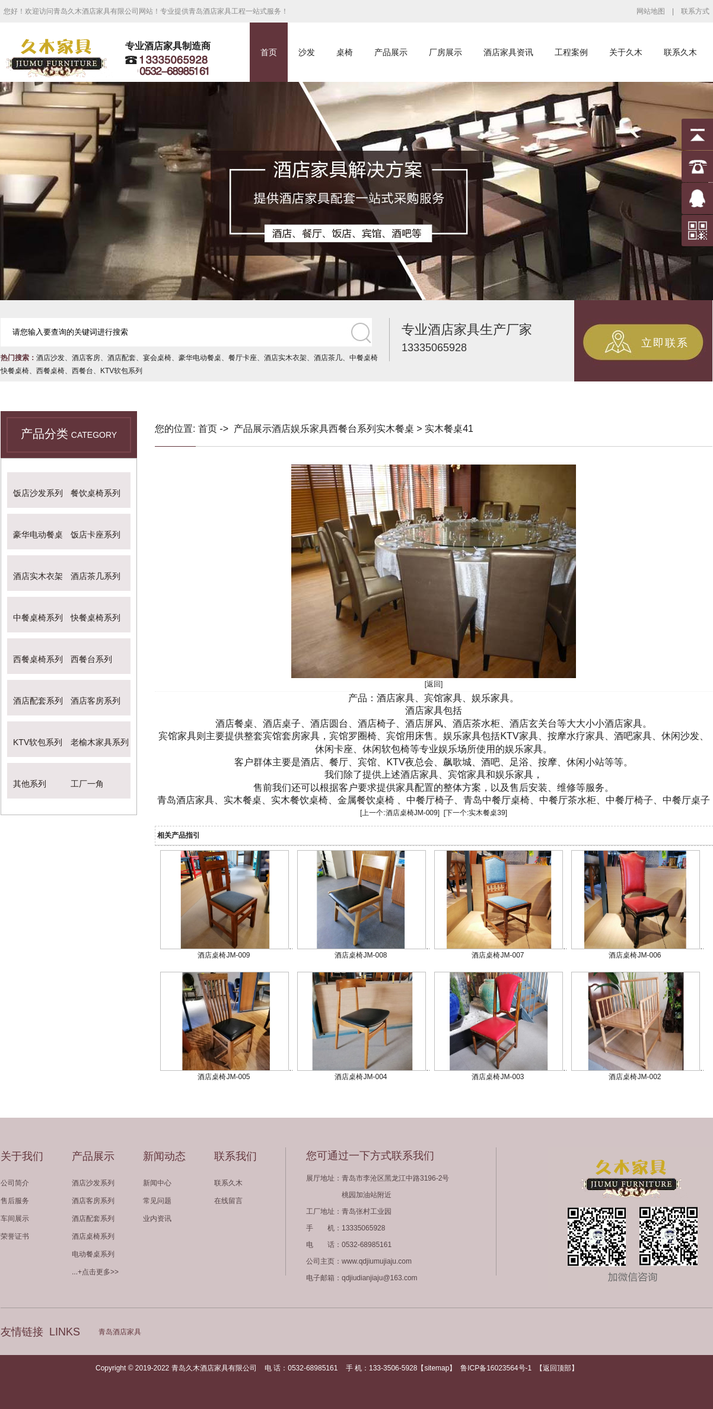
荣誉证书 (15, 1236)
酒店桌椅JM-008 (361, 955)
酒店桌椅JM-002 (635, 1077)
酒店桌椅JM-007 (498, 955)
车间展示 (15, 1218)
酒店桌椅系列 (93, 1236)
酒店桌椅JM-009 (412, 813)
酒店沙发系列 (93, 1183)
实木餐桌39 (487, 813)
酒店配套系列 (38, 700)
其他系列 (29, 783)
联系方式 (695, 11)
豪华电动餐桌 (200, 358)
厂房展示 (445, 52)
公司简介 (15, 1183)
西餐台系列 (91, 659)
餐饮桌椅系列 (95, 493)
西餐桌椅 (50, 371)
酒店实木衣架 (285, 358)
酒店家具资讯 (508, 52)
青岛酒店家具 (119, 1332)
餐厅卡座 (242, 358)
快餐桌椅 (15, 371)
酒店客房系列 (95, 700)
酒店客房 (86, 358)
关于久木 (625, 52)
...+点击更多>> (95, 1272)
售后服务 (15, 1201)
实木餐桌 (395, 429)
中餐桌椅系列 (38, 617)
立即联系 (665, 343)
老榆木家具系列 (100, 742)
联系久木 (680, 52)
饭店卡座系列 (95, 534)
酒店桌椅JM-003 (498, 1077)
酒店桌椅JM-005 (224, 1077)
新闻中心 (157, 1183)
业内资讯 (157, 1218)
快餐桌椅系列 (95, 617)
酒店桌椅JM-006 (635, 955)
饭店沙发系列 (38, 493)
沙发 (306, 52)
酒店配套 (121, 358)
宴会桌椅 (157, 358)
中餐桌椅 (363, 358)
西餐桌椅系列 (38, 659)
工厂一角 (87, 783)
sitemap (436, 1368)
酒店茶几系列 (95, 576)
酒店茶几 (328, 358)
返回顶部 (557, 1368)
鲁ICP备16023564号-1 (495, 1368)
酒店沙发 (50, 358)
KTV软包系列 (121, 371)
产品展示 (391, 52)
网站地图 (650, 11)
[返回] (434, 684)
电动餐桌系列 (93, 1254)
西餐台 (82, 371)
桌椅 (344, 52)
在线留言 (228, 1201)
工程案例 (571, 52)
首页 (268, 52)
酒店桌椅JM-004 (361, 1077)
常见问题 (157, 1201)
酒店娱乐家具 (300, 429)
